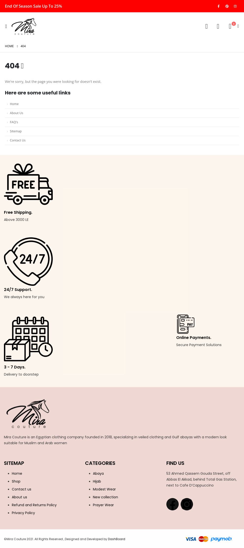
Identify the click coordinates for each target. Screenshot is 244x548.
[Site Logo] (23, 26)
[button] (7, 26)
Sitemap (16, 131)
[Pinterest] (227, 6)
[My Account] (206, 26)
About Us (16, 113)
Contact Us (18, 140)
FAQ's (14, 122)
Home (14, 104)
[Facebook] (218, 6)
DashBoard (116, 539)
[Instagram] (235, 6)
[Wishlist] (218, 26)
